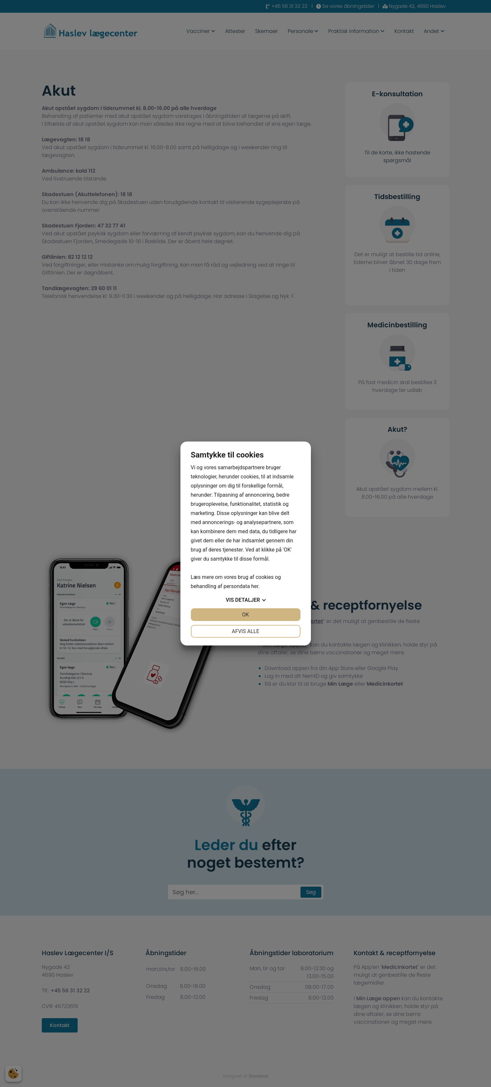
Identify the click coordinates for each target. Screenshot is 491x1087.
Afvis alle (245, 631)
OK (245, 615)
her (254, 586)
